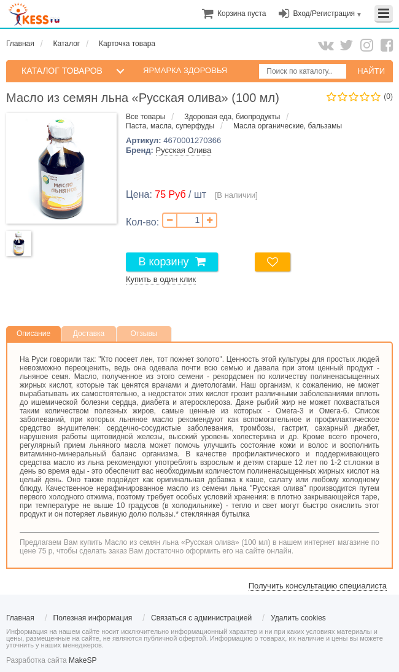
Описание (33, 333)
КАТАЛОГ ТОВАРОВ (62, 71)
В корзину (163, 262)
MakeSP (82, 660)
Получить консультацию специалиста (318, 585)
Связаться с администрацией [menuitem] (201, 618)
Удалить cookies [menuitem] (298, 618)
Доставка (89, 333)
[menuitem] (241, 13)
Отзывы (144, 333)
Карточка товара (127, 43)
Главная (20, 43)
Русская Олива (184, 150)
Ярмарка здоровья (185, 70)
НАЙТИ (371, 71)
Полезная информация (93, 618)
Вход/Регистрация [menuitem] (324, 13)
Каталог (66, 43)
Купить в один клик (161, 279)
